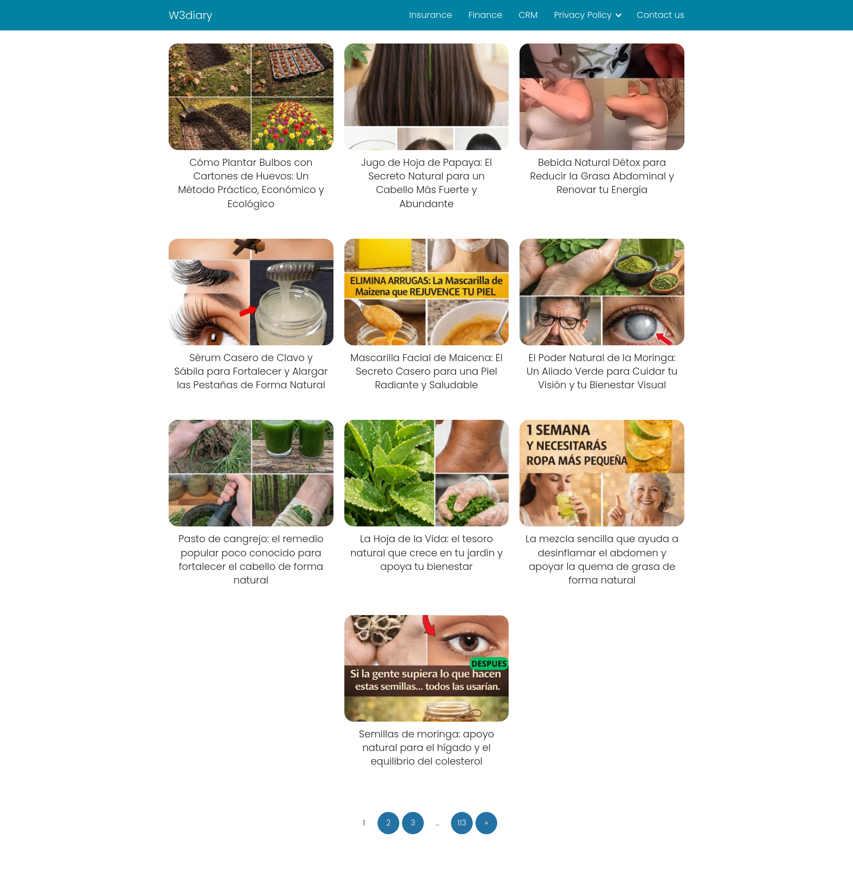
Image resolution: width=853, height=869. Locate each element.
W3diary (191, 15)
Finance (485, 15)
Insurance (430, 15)
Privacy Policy (582, 15)
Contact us (660, 15)
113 (462, 822)
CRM (527, 15)
